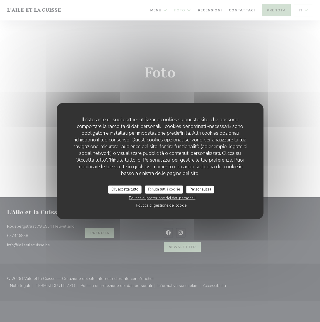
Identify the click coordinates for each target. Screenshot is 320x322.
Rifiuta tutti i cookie (164, 189)
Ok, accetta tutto (125, 189)
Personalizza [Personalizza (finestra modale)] (200, 189)
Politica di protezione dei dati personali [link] (162, 197)
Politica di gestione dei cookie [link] (161, 205)
